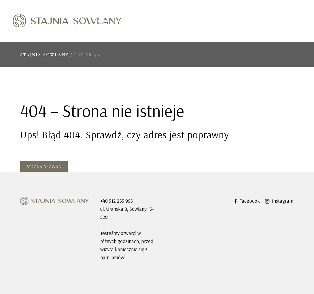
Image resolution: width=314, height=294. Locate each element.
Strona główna (44, 166)
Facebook (247, 200)
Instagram (279, 200)
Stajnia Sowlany (44, 54)
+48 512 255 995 (116, 200)
